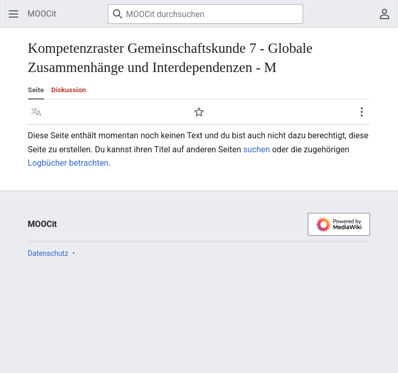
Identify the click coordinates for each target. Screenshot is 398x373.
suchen (256, 149)
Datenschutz (48, 253)
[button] (36, 112)
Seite (36, 89)
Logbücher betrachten (68, 163)
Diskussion (68, 89)
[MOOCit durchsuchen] (205, 14)
